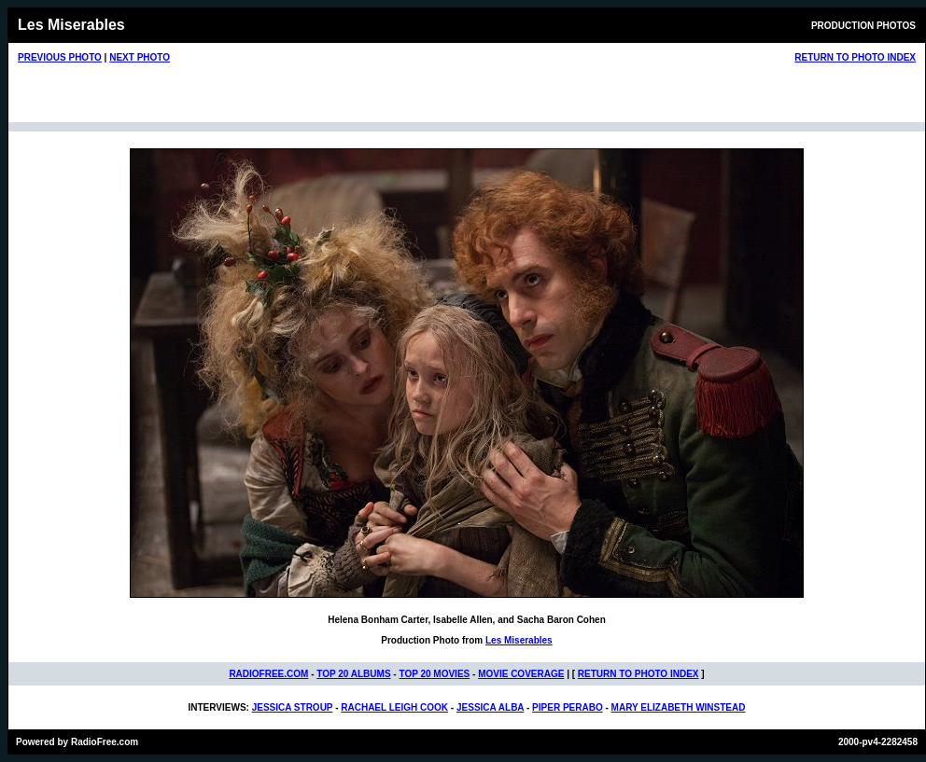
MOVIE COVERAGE (521, 674)
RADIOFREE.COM (268, 674)
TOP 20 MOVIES (434, 674)
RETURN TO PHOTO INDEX (855, 57)
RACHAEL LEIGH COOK (394, 707)
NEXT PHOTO (139, 57)
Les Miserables (519, 640)
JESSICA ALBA (490, 707)
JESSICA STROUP (292, 707)
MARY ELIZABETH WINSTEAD (678, 707)
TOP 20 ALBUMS (353, 674)
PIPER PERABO (567, 707)
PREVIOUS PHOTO (60, 57)
